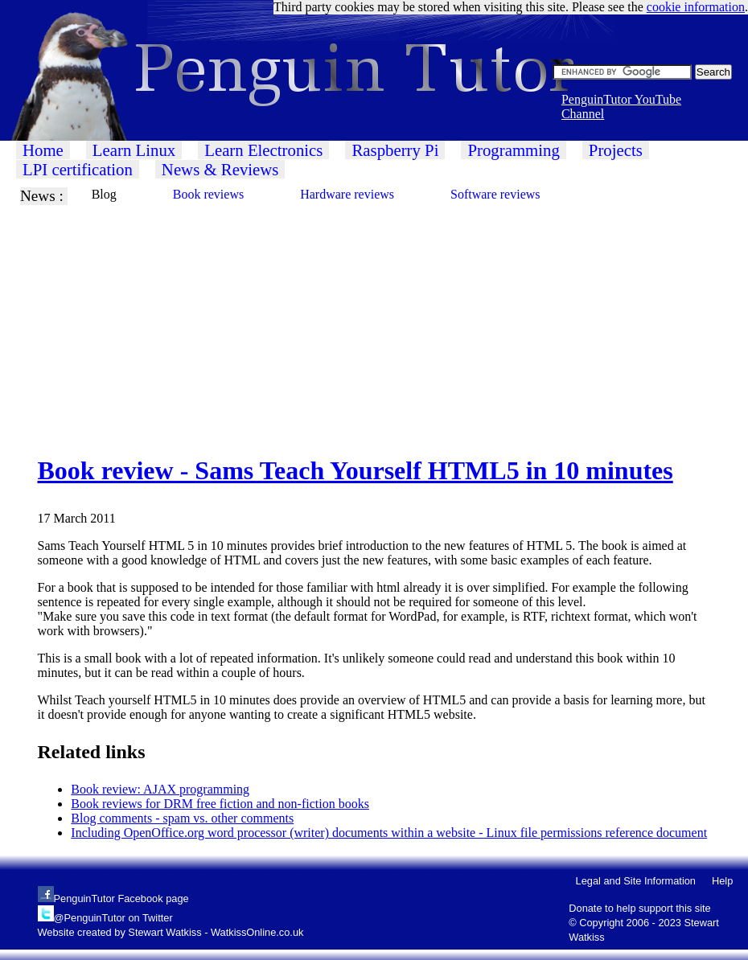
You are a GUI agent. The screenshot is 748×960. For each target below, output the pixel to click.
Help (722, 881)
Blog (104, 194)
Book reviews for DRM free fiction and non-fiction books (220, 803)
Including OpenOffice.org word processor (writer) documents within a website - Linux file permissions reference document (389, 832)
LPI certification (78, 169)
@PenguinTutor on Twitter (113, 918)
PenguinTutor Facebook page (121, 898)
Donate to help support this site (639, 908)
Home (43, 150)
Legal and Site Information (636, 881)
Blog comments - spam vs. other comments (182, 818)
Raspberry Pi (394, 150)
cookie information (696, 7)
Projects (616, 150)
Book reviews (208, 194)
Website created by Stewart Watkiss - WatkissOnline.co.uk (171, 932)
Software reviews (495, 194)
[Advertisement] (374, 317)
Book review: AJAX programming (160, 789)
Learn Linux (133, 150)
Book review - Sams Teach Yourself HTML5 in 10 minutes (355, 470)
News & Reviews (220, 169)
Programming (513, 150)
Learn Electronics (263, 150)
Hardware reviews (347, 194)
